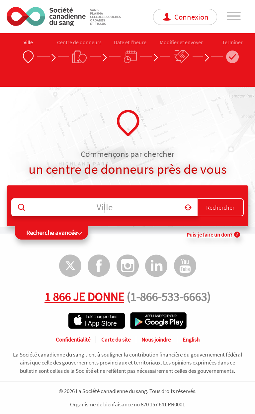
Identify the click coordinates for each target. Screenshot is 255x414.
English (191, 339)
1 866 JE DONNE (84, 296)
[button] (188, 207)
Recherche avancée (51, 233)
